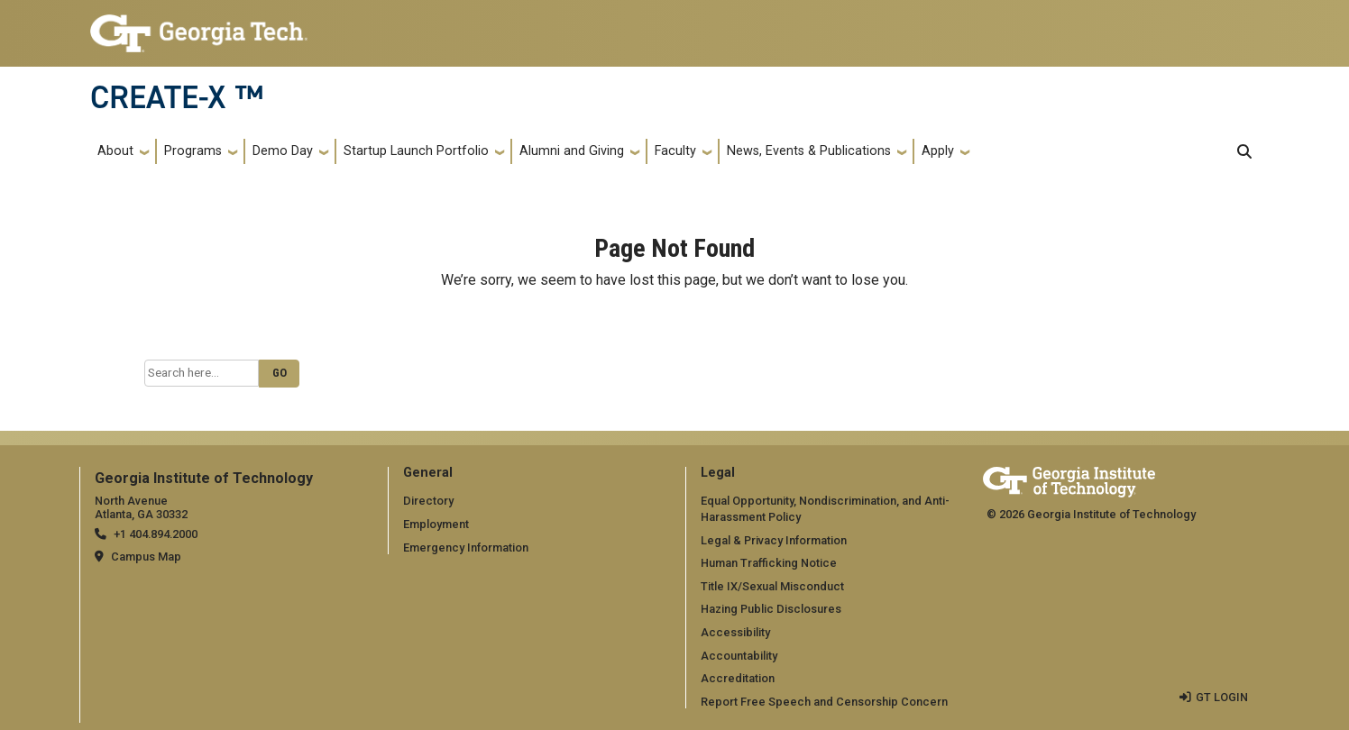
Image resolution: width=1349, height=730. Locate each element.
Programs (193, 151)
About (115, 151)
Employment (436, 524)
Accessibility (735, 632)
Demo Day (282, 151)
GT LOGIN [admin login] (1222, 697)
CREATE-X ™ (176, 97)
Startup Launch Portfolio (416, 151)
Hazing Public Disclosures (771, 609)
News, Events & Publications (809, 151)
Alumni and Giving (571, 151)
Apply (938, 151)
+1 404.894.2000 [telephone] (155, 534)
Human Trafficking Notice (769, 563)
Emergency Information (465, 547)
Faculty (675, 151)
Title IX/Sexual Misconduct (772, 586)
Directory (428, 500)
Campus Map (146, 556)
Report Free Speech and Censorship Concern (824, 701)
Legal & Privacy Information (774, 540)
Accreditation (738, 678)
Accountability (739, 655)
